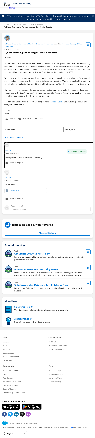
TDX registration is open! (18, 16)
